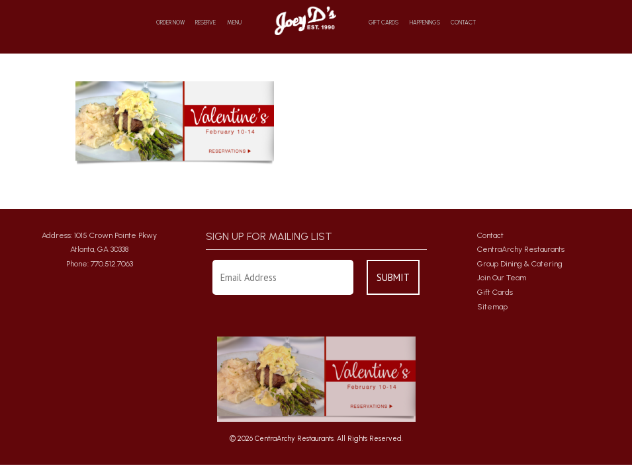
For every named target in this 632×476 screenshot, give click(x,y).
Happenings (425, 23)
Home (304, 20)
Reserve (205, 23)
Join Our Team (501, 277)
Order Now (170, 23)
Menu (234, 23)
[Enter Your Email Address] (283, 277)
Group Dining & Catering (520, 263)
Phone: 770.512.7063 (99, 263)
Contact (463, 23)
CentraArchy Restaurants (520, 249)
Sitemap (492, 306)
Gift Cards (383, 23)
